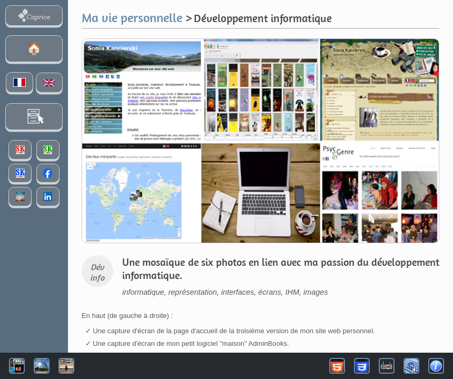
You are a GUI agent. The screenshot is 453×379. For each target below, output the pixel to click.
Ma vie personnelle (132, 17)
